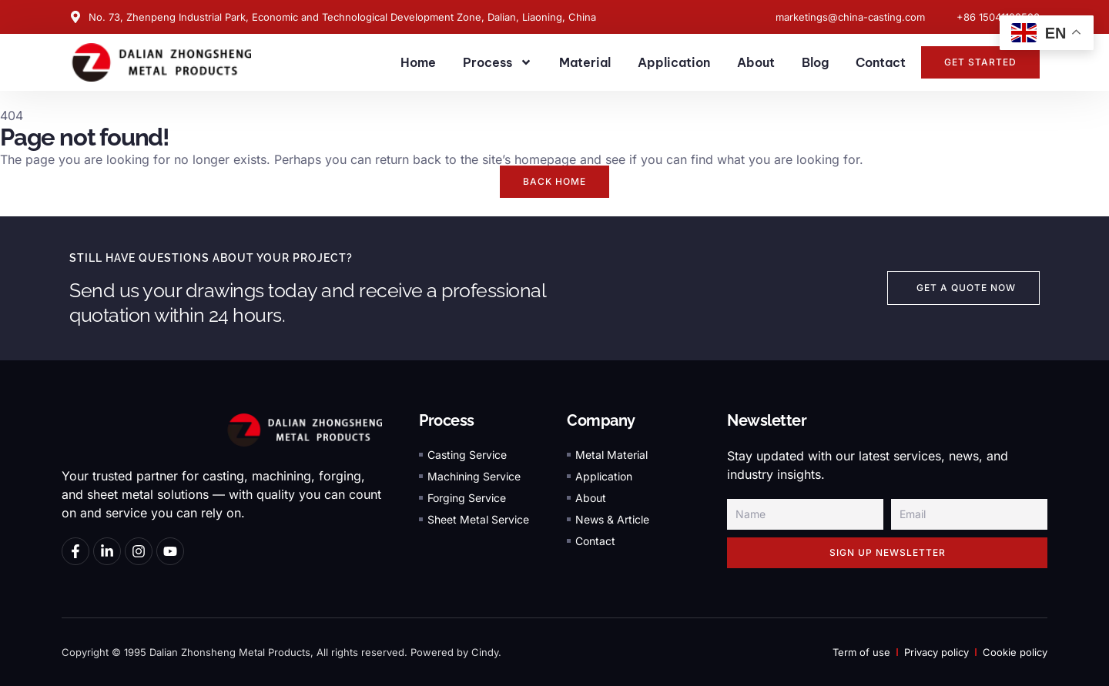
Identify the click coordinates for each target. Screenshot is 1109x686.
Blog (815, 62)
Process (497, 62)
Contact (881, 62)
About (756, 62)
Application (674, 62)
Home (418, 62)
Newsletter (766, 420)
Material (585, 62)
